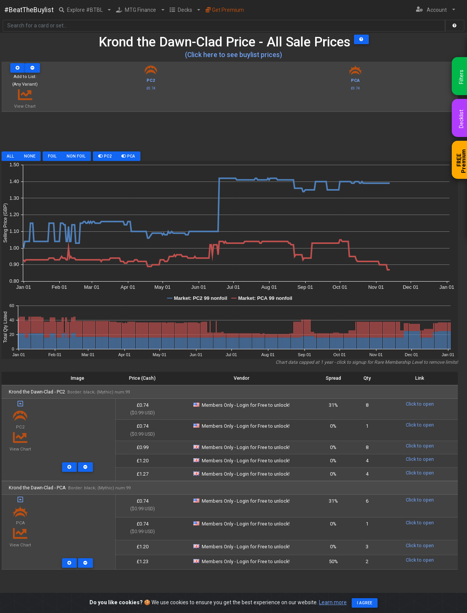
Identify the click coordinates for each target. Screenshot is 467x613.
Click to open (420, 404)
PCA (128, 156)
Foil (52, 156)
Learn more (333, 602)
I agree (364, 602)
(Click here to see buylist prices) (233, 55)
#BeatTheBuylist (29, 10)
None (29, 156)
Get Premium (225, 10)
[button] (85, 10)
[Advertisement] (230, 134)
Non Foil (76, 156)
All (10, 156)
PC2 (105, 156)
